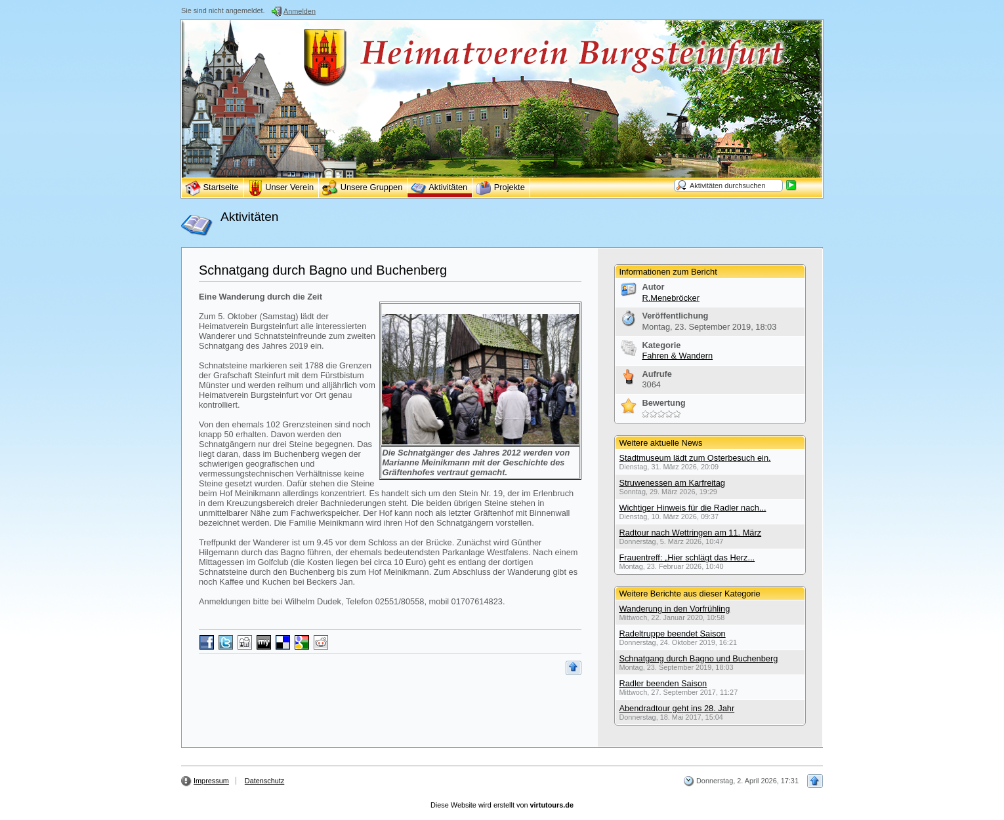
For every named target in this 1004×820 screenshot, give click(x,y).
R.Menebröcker (670, 298)
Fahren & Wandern (677, 356)
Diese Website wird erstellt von (502, 805)
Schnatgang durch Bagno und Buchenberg (323, 270)
